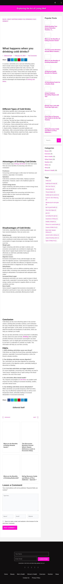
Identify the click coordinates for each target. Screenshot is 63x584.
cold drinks (23, 379)
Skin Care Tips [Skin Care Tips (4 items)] (50, 186)
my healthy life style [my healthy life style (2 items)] (51, 216)
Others (47, 165)
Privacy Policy (40, 579)
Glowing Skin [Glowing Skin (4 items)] (50, 189)
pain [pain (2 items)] (47, 213)
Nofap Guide (48, 159)
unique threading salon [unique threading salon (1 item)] (52, 237)
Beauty (47, 151)
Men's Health (48, 156)
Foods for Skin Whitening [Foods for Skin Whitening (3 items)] (52, 198)
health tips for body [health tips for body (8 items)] (51, 183)
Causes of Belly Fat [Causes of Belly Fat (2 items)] (51, 227)
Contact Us (29, 579)
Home (7, 576)
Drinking (25, 336)
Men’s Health (23, 576)
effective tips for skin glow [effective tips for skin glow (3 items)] (52, 203)
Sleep (46, 167)
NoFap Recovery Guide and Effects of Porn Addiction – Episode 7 (29, 478)
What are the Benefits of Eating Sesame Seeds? (11, 445)
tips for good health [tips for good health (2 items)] (51, 207)
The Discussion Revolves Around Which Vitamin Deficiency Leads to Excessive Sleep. (29, 447)
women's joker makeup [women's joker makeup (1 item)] (52, 235)
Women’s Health (35, 576)
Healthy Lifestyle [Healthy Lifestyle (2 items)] (51, 221)
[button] (61, 2)
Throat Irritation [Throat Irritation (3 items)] (50, 192)
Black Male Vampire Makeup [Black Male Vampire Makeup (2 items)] (51, 231)
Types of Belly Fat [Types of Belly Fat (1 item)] (51, 240)
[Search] (59, 140)
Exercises (47, 153)
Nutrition (47, 162)
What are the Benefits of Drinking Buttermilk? (11, 478)
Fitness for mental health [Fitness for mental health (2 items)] (53, 224)
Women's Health (49, 170)
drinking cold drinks (19, 163)
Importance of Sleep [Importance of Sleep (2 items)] (52, 218)
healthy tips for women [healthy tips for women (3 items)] (52, 195)
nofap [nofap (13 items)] (48, 180)
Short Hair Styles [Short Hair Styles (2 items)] (51, 210)
